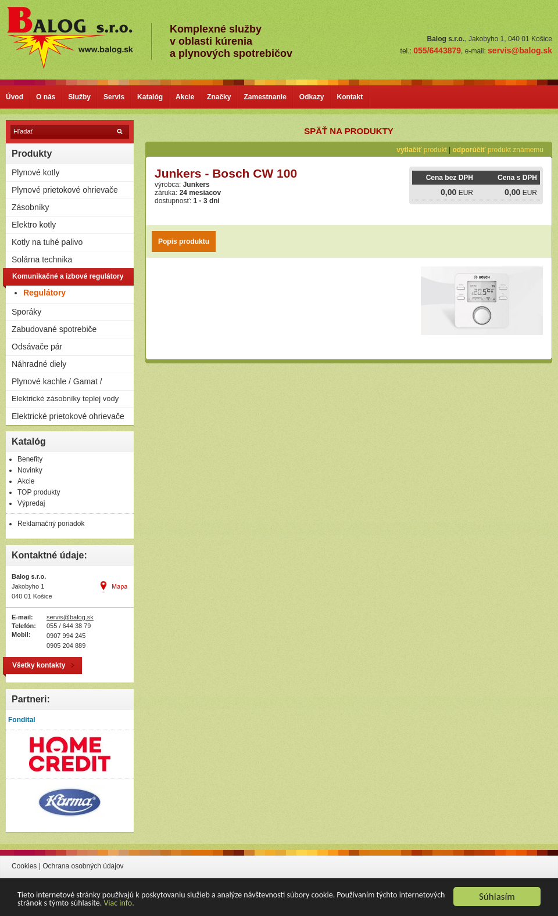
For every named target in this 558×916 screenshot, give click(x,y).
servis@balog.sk (70, 617)
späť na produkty (349, 131)
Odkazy (311, 97)
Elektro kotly (34, 224)
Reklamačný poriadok (50, 524)
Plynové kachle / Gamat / (57, 381)
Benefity (29, 459)
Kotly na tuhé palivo (47, 242)
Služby (79, 97)
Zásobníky (30, 207)
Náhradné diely (39, 364)
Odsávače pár (37, 346)
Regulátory (44, 292)
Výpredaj (31, 503)
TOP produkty (38, 492)
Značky (219, 97)
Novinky (29, 470)
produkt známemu (498, 150)
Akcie (185, 97)
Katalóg (150, 97)
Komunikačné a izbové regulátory (67, 276)
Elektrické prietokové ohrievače (68, 416)
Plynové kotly (35, 172)
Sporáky (26, 311)
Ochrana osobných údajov (82, 866)
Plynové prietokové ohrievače (65, 189)
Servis (113, 97)
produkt (421, 150)
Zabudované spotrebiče (54, 329)
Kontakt (350, 97)
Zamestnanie (265, 97)
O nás (45, 97)
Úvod (14, 97)
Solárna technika (42, 259)
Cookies (24, 866)
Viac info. (118, 903)
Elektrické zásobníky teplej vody (65, 398)
